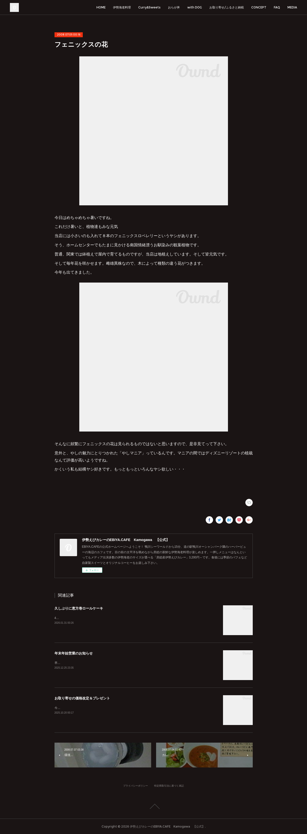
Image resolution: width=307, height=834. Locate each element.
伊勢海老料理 (122, 7)
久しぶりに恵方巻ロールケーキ (79, 608)
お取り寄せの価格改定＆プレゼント (82, 698)
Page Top (153, 806)
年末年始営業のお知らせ (74, 653)
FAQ (277, 7)
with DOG (194, 7)
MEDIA (292, 7)
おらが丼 (174, 7)
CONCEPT (258, 7)
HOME (101, 7)
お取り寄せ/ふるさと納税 (226, 7)
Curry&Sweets (149, 7)
